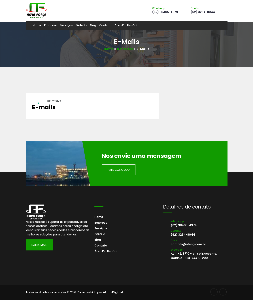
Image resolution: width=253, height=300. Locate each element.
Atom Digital (113, 292)
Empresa (50, 25)
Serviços (66, 25)
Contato (105, 25)
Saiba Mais (39, 245)
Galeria (81, 25)
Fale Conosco (118, 170)
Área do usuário (126, 25)
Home (37, 25)
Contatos (125, 49)
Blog (93, 25)
